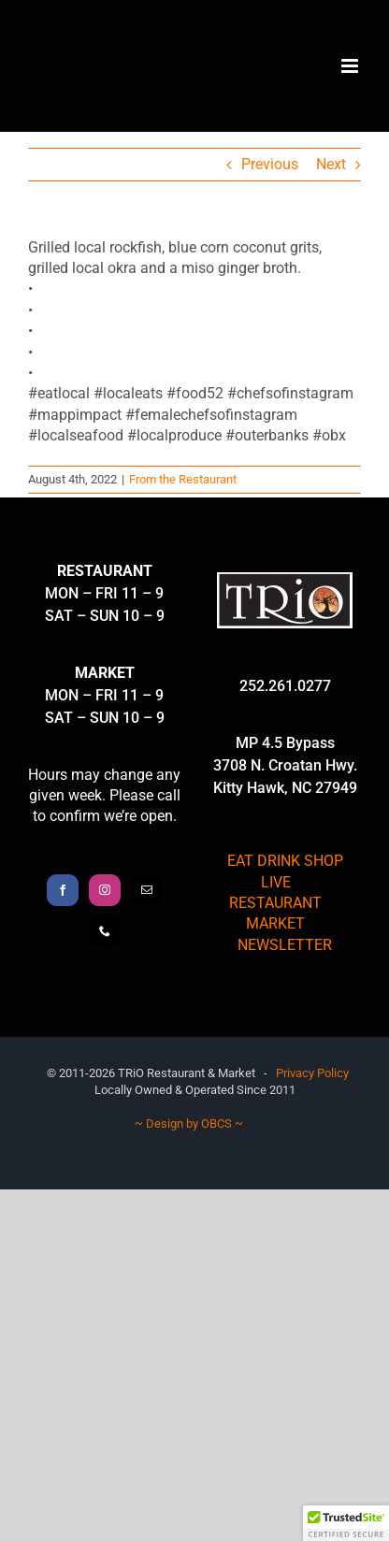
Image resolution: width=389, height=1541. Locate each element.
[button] (346, 1523)
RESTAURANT (275, 903)
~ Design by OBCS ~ (189, 1123)
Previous (269, 164)
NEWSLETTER (285, 945)
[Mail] (147, 890)
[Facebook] (63, 890)
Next (331, 164)
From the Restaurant (183, 479)
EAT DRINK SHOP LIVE (285, 871)
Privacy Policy (312, 1073)
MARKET (275, 923)
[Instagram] (105, 890)
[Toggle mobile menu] (351, 66)
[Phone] (105, 931)
